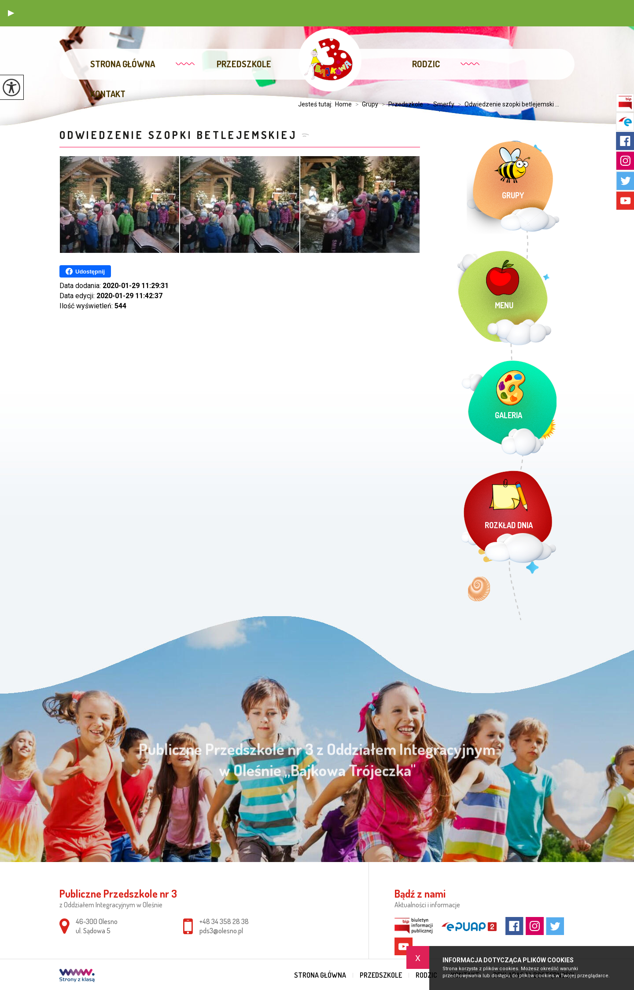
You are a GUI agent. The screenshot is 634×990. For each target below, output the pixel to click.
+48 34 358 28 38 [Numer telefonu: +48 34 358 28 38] (224, 921)
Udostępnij (85, 271)
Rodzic (426, 63)
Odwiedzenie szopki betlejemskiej (178, 135)
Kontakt (107, 93)
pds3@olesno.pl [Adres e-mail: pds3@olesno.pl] (221, 930)
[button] (11, 13)
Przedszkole (244, 63)
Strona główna (122, 63)
